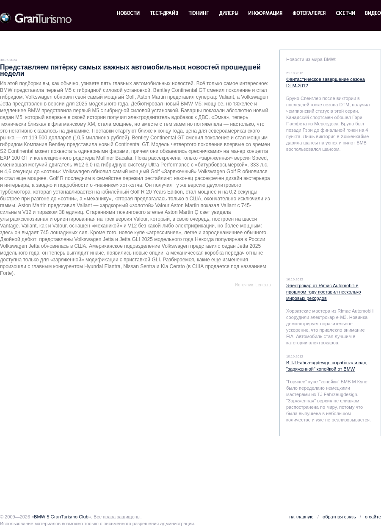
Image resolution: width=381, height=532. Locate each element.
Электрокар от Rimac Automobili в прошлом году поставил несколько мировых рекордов (323, 292)
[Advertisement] (94, 387)
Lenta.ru (263, 285)
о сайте (373, 516)
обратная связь (339, 516)
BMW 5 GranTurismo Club (61, 516)
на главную (301, 516)
